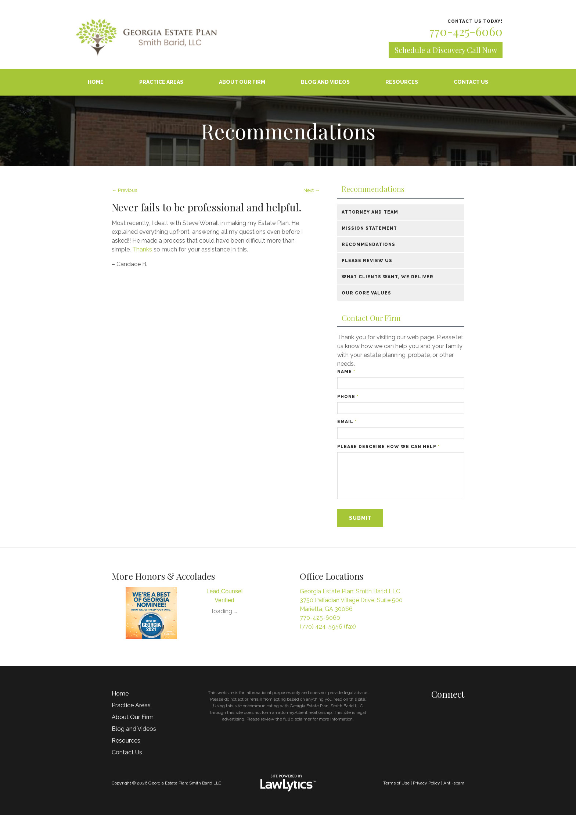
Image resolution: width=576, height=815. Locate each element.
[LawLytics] (288, 783)
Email (347, 421)
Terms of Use (396, 783)
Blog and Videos (325, 82)
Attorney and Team (370, 212)
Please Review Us (367, 260)
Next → (311, 190)
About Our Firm (242, 82)
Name (346, 371)
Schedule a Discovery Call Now (446, 50)
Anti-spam (453, 783)
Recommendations (373, 189)
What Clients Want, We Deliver (387, 276)
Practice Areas (161, 82)
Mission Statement (369, 228)
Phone (348, 396)
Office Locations (331, 576)
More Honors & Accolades (163, 576)
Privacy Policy (426, 783)
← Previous (124, 190)
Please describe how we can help (388, 446)
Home (96, 82)
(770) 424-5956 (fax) (328, 626)
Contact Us (471, 82)
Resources (401, 82)
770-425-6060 (466, 31)
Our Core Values (366, 293)
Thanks (143, 249)
